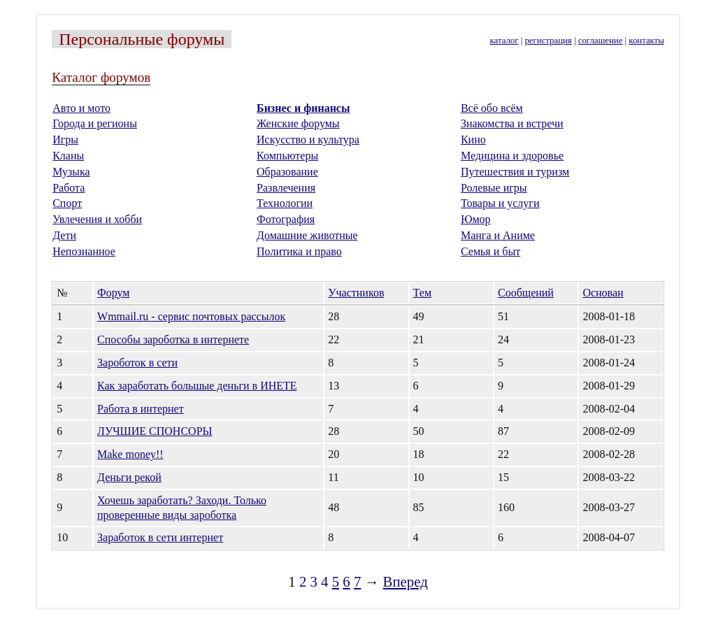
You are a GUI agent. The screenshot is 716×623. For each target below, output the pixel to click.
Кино (473, 139)
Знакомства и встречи (512, 123)
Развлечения (286, 188)
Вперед (405, 581)
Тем (422, 293)
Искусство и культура (308, 139)
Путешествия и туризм (515, 172)
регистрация (547, 40)
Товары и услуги (500, 203)
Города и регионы (94, 123)
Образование (287, 172)
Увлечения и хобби (97, 219)
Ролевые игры (494, 188)
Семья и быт (490, 251)
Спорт (67, 203)
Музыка (71, 172)
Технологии (285, 203)
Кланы (68, 156)
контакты (646, 40)
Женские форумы (298, 123)
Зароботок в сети (137, 362)
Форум (113, 293)
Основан (602, 293)
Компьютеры (287, 156)
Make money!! (130, 454)
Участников (356, 293)
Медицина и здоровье (512, 156)
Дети (64, 235)
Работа (68, 188)
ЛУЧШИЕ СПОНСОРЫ (154, 431)
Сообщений (526, 293)
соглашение (600, 40)
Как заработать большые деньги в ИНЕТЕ (197, 386)
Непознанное (83, 251)
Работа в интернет (140, 409)
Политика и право (299, 251)
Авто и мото (81, 108)
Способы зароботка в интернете (173, 339)
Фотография (286, 219)
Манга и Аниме (498, 235)
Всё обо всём (492, 108)
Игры (65, 139)
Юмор (476, 219)
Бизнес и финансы (303, 108)
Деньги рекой (129, 477)
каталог (504, 40)
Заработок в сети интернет (160, 537)
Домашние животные (307, 235)
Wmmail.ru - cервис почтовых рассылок (191, 316)
